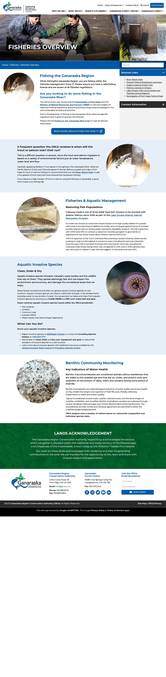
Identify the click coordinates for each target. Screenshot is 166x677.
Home (100, 5)
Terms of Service (115, 510)
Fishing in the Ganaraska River (70, 121)
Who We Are (59, 11)
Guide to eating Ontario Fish (139, 85)
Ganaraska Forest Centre (124, 11)
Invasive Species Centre (68, 348)
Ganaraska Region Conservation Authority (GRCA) (35, 503)
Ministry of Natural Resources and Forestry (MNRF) (65, 105)
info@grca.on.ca (63, 486)
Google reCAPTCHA (69, 510)
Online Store (157, 5)
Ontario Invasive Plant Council (37, 348)
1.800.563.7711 (39, 337)
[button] (143, 72)
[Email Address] (138, 486)
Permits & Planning (96, 11)
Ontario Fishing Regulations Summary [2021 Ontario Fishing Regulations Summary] (144, 82)
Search (145, 5)
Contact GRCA (132, 5)
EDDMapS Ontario (56, 334)
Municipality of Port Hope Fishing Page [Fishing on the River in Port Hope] (144, 96)
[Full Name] (138, 481)
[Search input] (143, 65)
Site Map (142, 503)
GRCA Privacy (155, 503)
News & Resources (114, 5)
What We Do (75, 11)
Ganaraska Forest (152, 11)
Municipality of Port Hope (88, 102)
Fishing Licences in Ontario (138, 88)
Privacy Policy (98, 510)
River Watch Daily (134, 79)
